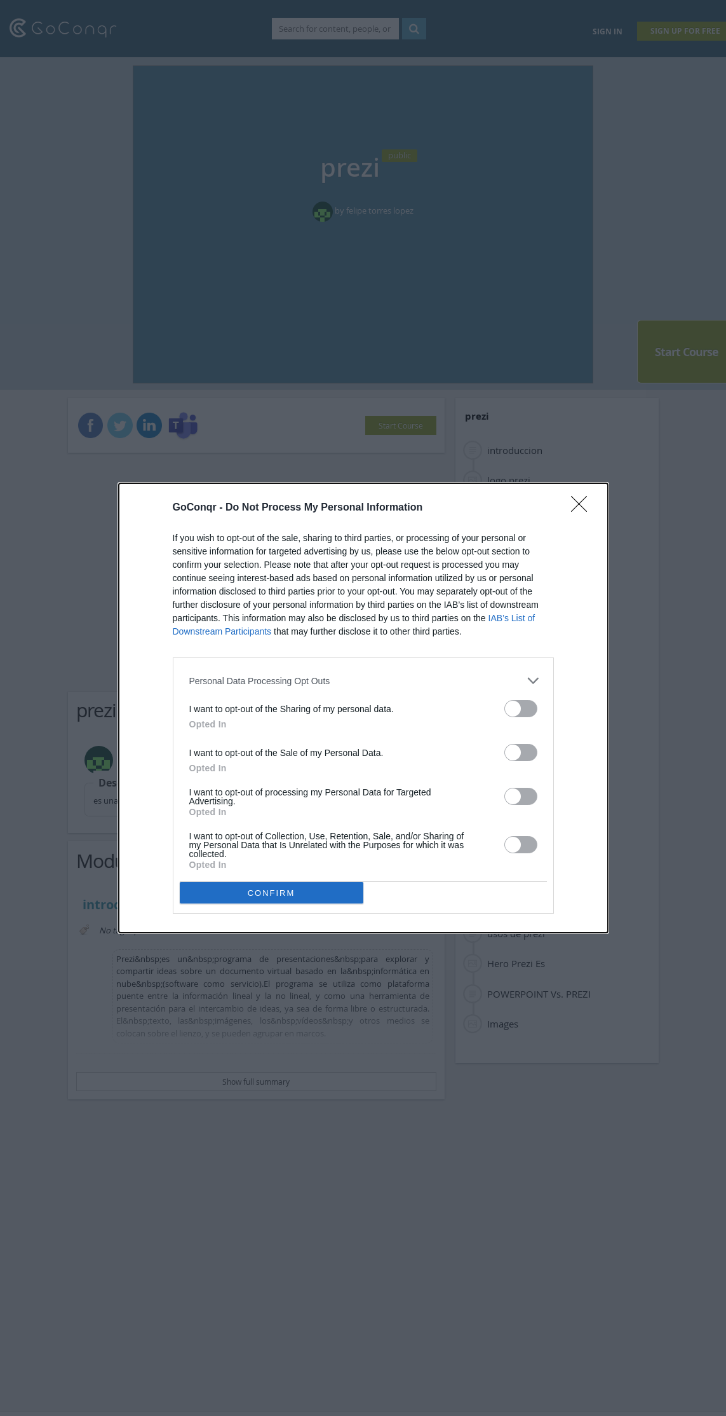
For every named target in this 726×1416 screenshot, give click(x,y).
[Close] (583, 508)
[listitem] (363, 680)
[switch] (520, 708)
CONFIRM (271, 893)
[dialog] (363, 708)
